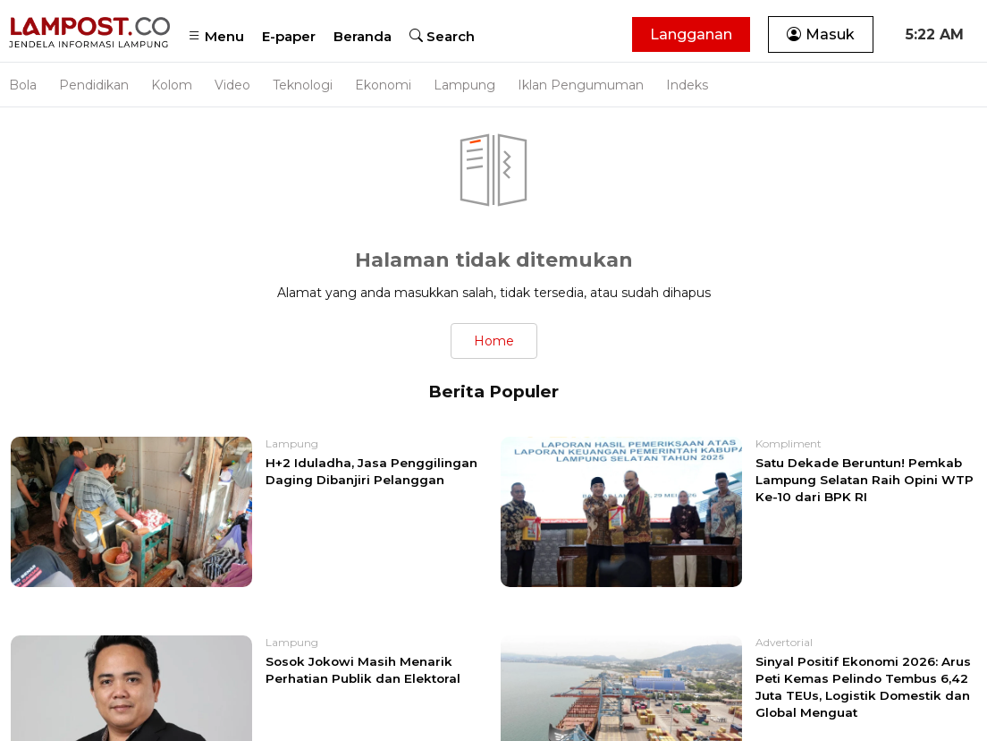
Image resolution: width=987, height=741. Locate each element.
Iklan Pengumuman (581, 85)
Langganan (691, 34)
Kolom (171, 85)
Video (232, 85)
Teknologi (303, 85)
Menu (216, 36)
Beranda (362, 36)
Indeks (687, 85)
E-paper (289, 36)
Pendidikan (94, 85)
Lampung (464, 85)
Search (442, 36)
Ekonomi (383, 85)
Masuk (821, 34)
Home (494, 341)
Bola (23, 85)
